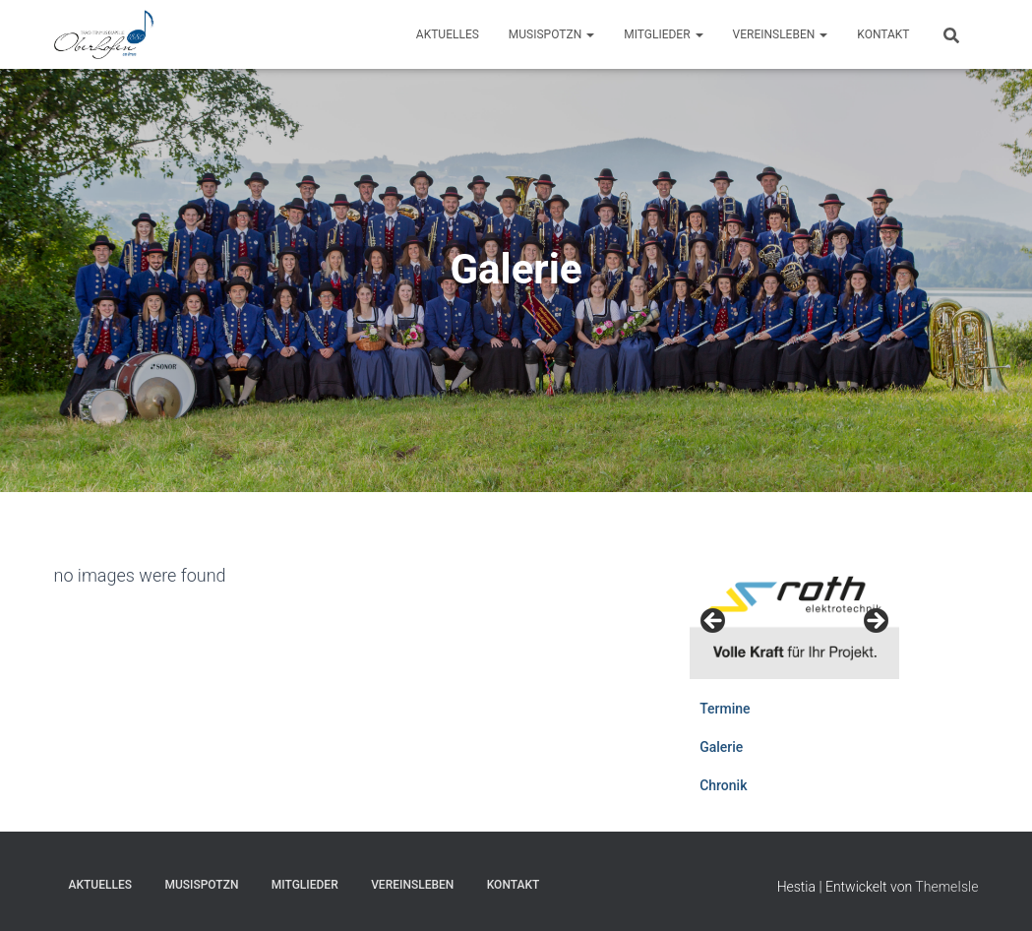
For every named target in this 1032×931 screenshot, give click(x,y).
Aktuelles (447, 34)
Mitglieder (663, 34)
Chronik (723, 785)
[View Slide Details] (794, 620)
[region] (794, 627)
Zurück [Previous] (714, 622)
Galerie (721, 747)
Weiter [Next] (874, 622)
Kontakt (883, 34)
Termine (724, 708)
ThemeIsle (946, 887)
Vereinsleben (780, 34)
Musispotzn (551, 34)
